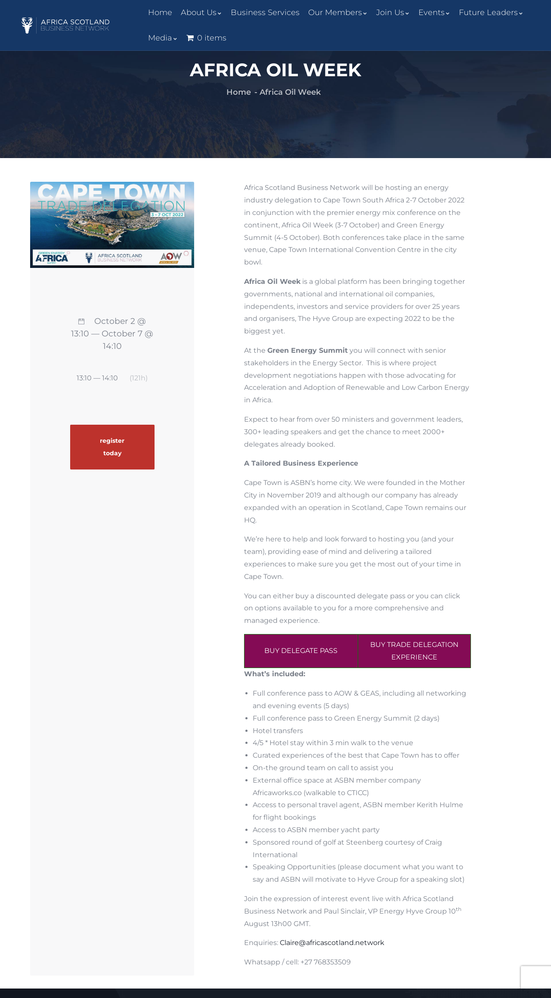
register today (112, 447)
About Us (201, 12)
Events (434, 12)
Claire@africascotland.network (332, 943)
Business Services (265, 12)
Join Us (393, 12)
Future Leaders (491, 12)
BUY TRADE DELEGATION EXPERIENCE (414, 650)
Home (160, 12)
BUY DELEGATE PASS (300, 651)
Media (163, 38)
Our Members (338, 12)
